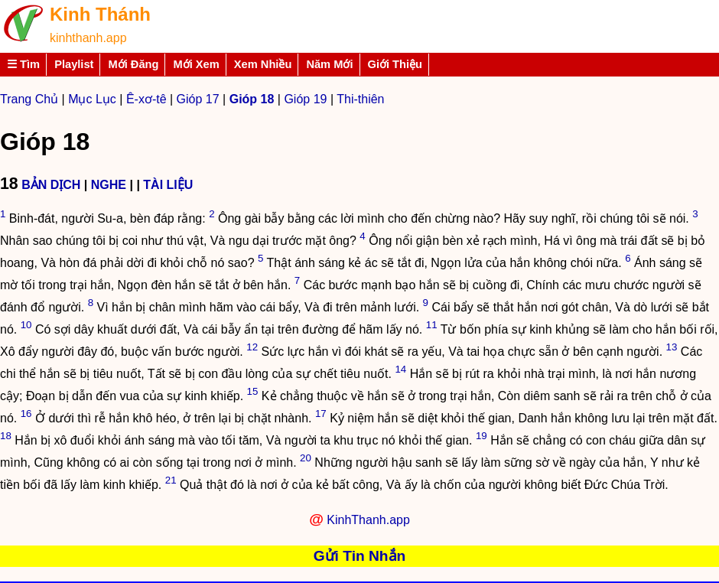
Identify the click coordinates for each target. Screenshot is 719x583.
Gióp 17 (198, 99)
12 (252, 347)
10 (26, 325)
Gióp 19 (305, 99)
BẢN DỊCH (50, 184)
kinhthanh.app (88, 37)
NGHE (108, 184)
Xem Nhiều (263, 64)
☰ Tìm (23, 64)
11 (432, 325)
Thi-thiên (360, 99)
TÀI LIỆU (168, 184)
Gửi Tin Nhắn (360, 556)
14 (400, 369)
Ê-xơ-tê (146, 99)
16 (26, 413)
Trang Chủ (29, 99)
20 (305, 458)
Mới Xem (196, 64)
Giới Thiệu (395, 64)
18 (5, 435)
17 (321, 413)
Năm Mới (329, 64)
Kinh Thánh (100, 14)
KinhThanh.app (368, 519)
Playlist (73, 64)
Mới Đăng (133, 64)
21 (171, 480)
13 (672, 347)
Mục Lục (92, 99)
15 (253, 391)
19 (481, 435)
